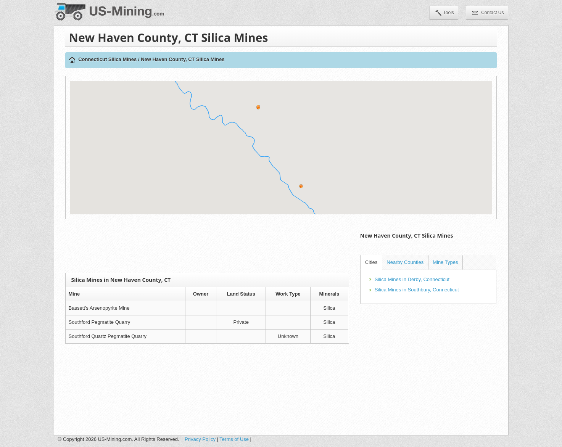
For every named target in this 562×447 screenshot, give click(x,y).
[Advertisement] (207, 246)
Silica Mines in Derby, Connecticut (412, 279)
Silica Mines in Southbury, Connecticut (417, 290)
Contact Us (488, 13)
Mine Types (445, 262)
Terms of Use (234, 439)
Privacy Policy (200, 439)
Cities (371, 262)
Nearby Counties (405, 262)
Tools (444, 13)
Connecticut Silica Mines (107, 59)
